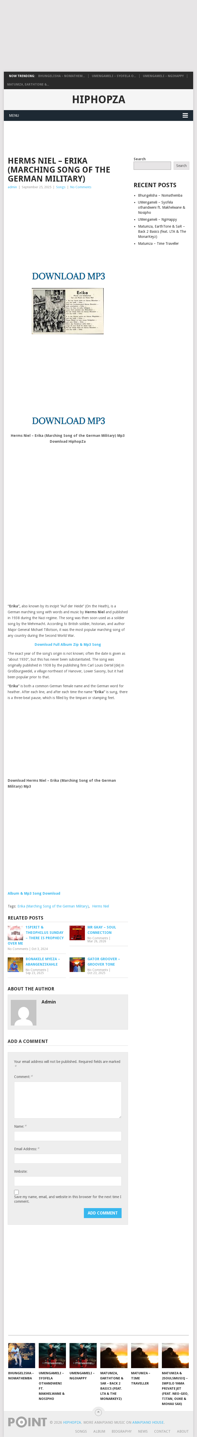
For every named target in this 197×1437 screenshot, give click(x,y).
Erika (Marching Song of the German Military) (53, 906)
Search (140, 159)
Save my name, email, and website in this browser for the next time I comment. (67, 1199)
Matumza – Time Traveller (158, 243)
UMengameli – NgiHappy (163, 76)
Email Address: (26, 1148)
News (143, 1431)
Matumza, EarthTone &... (28, 84)
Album (99, 1431)
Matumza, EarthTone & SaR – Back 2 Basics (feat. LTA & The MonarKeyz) (162, 231)
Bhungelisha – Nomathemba (160, 195)
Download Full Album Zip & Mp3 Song (68, 644)
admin (12, 187)
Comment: (23, 1076)
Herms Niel (100, 906)
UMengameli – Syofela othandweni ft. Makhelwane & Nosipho (161, 207)
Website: (20, 1171)
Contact (162, 1431)
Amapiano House (148, 1422)
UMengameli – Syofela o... (114, 76)
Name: (20, 1126)
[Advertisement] (97, 36)
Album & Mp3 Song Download (34, 893)
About (183, 1431)
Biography (122, 1431)
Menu (14, 115)
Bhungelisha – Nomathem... (61, 76)
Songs (60, 187)
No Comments (80, 187)
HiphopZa (98, 99)
